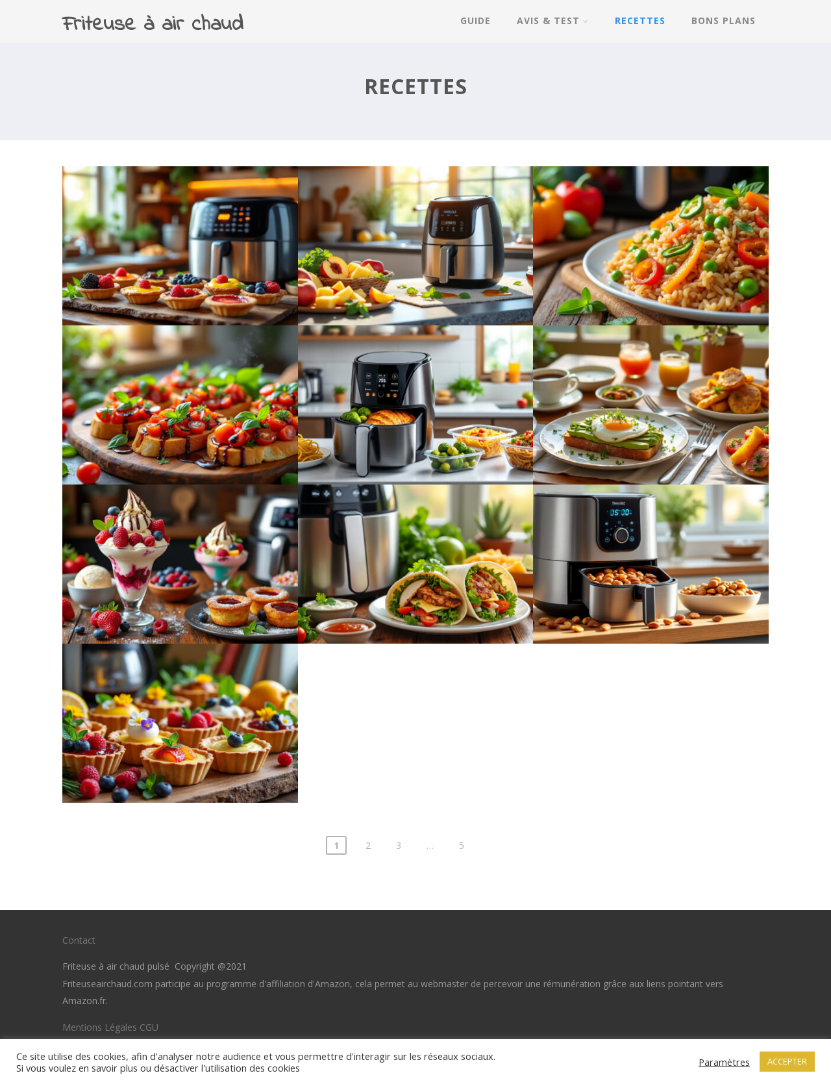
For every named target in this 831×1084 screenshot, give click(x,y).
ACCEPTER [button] (787, 1061)
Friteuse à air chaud (152, 25)
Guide (475, 20)
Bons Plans (723, 20)
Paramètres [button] (724, 1062)
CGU (149, 1027)
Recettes (640, 20)
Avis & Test (553, 20)
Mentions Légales (99, 1027)
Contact (78, 940)
